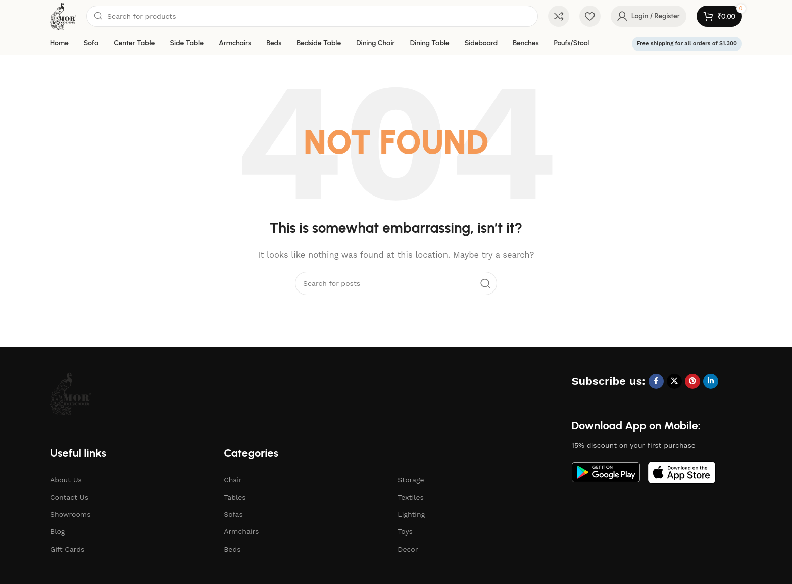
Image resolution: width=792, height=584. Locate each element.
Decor (408, 549)
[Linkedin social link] (710, 381)
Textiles (411, 497)
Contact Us (69, 497)
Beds (232, 549)
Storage (411, 480)
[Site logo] (63, 15)
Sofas (233, 514)
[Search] (312, 16)
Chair (233, 480)
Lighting (411, 514)
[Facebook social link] (656, 381)
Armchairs (241, 531)
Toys (405, 531)
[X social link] (674, 381)
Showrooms (70, 514)
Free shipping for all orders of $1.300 (687, 43)
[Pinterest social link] (692, 381)
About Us (66, 480)
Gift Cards (67, 549)
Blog (57, 531)
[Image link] (70, 393)
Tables (234, 497)
